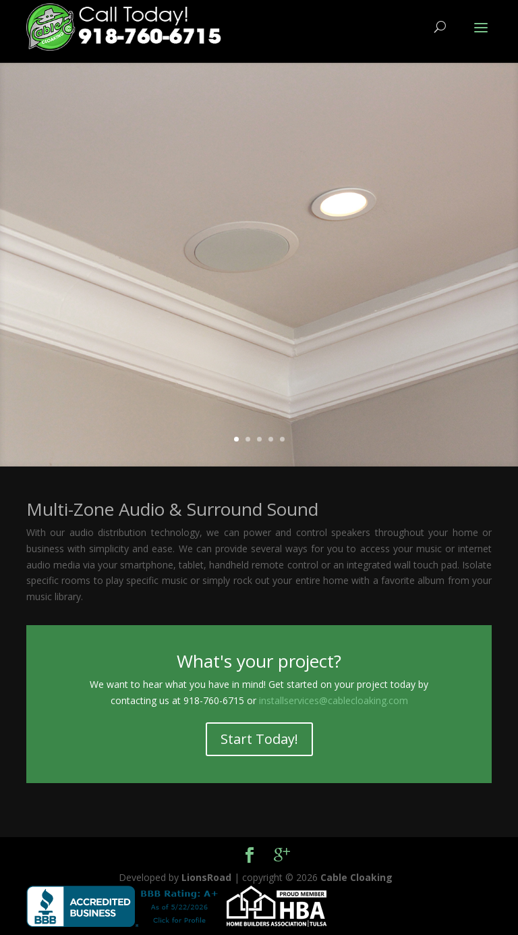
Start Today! (259, 739)
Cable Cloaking (356, 877)
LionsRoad (206, 877)
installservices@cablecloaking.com (333, 700)
